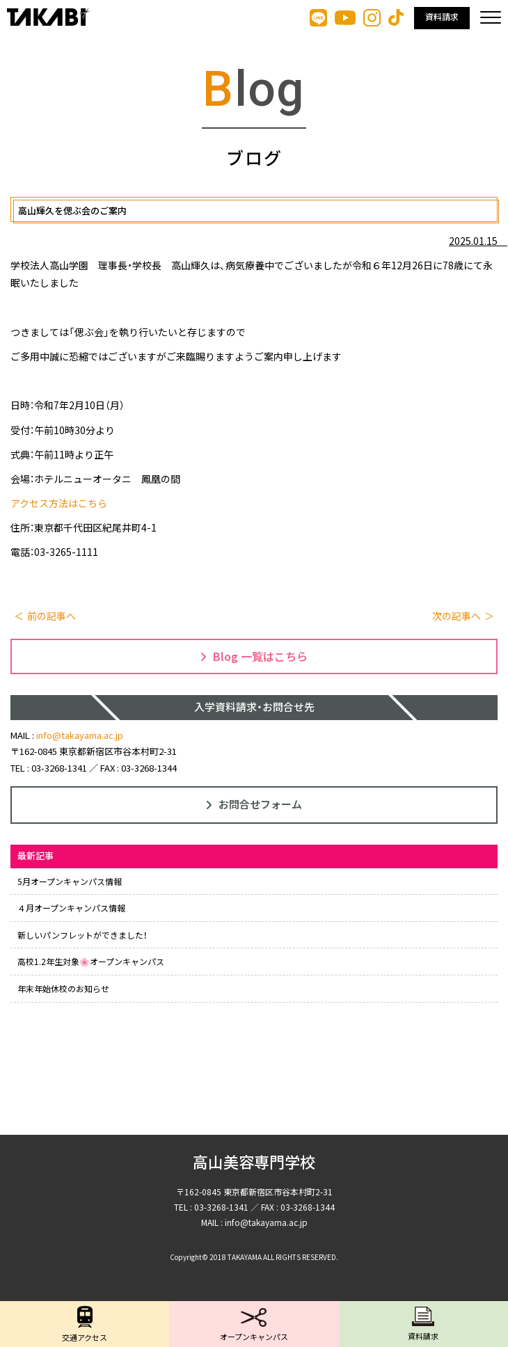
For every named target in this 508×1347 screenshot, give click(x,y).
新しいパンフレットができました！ (82, 935)
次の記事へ (456, 616)
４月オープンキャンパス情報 (71, 908)
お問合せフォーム (254, 804)
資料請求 (442, 17)
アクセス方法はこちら (58, 503)
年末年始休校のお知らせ (63, 988)
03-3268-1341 (59, 767)
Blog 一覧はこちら (254, 656)
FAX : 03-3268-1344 (138, 767)
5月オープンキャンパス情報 (69, 881)
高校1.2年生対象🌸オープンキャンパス (90, 961)
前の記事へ (51, 616)
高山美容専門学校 (254, 1163)
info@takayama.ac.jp (79, 735)
